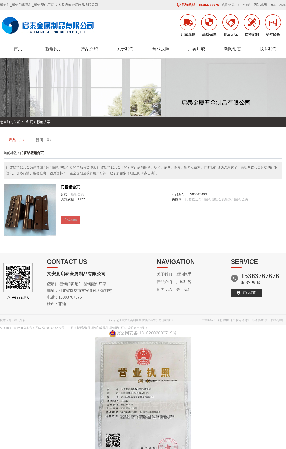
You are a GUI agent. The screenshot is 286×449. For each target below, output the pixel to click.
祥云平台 (20, 320)
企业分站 (244, 5)
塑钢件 (86, 327)
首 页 (29, 122)
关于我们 (125, 48)
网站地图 (260, 5)
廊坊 (226, 320)
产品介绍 (89, 48)
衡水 (261, 320)
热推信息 (228, 5)
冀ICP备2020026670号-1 (51, 327)
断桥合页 (77, 194)
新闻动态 (232, 48)
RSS (273, 5)
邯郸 (274, 320)
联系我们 (268, 48)
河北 (219, 320)
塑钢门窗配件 (99, 327)
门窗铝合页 (70, 187)
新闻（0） (44, 140)
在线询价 (70, 220)
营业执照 (160, 48)
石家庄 (246, 320)
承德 (280, 320)
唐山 (267, 320)
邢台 (254, 320)
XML (282, 5)
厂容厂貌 (196, 48)
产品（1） (17, 140)
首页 (18, 48)
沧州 (232, 320)
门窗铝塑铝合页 (213, 199)
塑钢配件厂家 (118, 327)
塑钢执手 (53, 48)
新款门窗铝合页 (236, 199)
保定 (239, 320)
